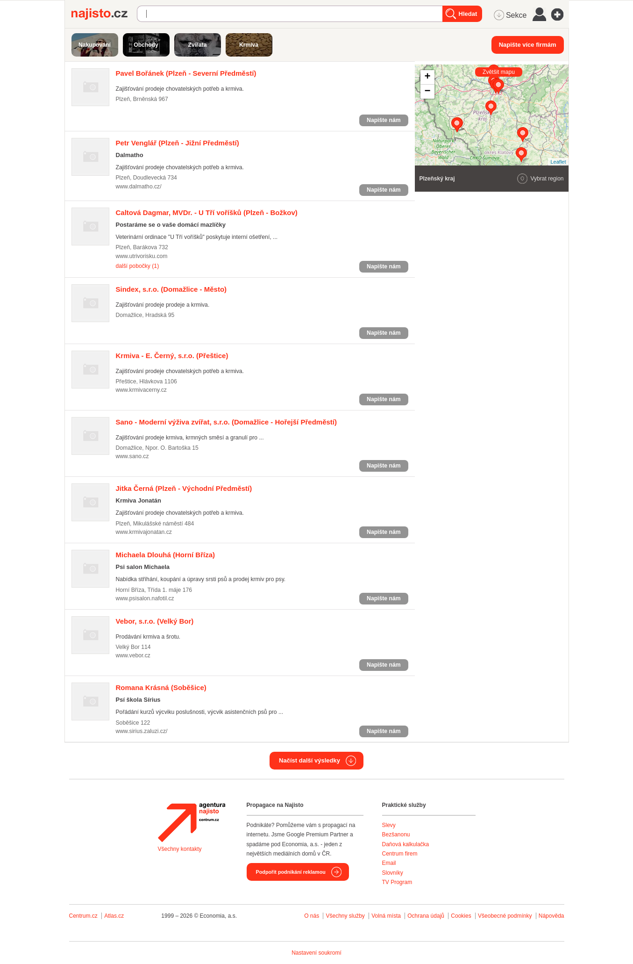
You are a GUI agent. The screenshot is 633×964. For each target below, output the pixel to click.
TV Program (397, 882)
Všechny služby (346, 916)
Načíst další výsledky (309, 760)
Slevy (389, 825)
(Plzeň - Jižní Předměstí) (177, 143)
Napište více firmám (527, 44)
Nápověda (551, 916)
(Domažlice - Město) (171, 289)
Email (389, 863)
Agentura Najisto (191, 822)
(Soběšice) (161, 687)
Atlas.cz (114, 916)
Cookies (461, 916)
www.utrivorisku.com (142, 256)
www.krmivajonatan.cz (144, 532)
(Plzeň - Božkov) (207, 212)
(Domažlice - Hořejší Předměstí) (226, 422)
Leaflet (558, 162)
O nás (311, 916)
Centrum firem (400, 853)
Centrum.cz (83, 916)
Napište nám (383, 120)
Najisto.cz (104, 14)
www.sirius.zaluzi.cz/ (142, 731)
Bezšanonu (396, 834)
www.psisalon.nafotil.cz (145, 598)
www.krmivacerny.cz (141, 390)
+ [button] (427, 77)
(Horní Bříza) (165, 555)
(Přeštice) (172, 356)
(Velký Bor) (155, 621)
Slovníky (392, 873)
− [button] (427, 92)
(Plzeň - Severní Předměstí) (186, 73)
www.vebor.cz (133, 655)
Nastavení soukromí (316, 953)
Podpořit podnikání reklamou (291, 872)
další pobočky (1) (137, 266)
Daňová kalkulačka (405, 844)
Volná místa (386, 916)
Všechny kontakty (180, 849)
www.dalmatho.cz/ (139, 186)
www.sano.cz (132, 456)
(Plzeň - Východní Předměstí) (184, 488)
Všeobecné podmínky (505, 916)
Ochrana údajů (425, 916)
